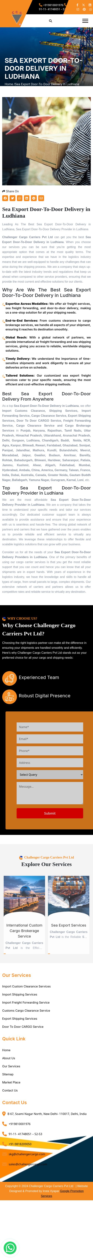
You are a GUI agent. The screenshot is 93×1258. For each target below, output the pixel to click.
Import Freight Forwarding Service (26, 1008)
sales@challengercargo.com (28, 1170)
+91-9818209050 (20, 1149)
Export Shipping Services (19, 1024)
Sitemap (7, 1079)
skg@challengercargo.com (27, 1159)
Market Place (11, 1087)
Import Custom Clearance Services (26, 992)
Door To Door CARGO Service (22, 1032)
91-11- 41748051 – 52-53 (54, 7)
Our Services (11, 1071)
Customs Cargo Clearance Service (26, 1016)
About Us (8, 1063)
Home (6, 1055)
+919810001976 (52, 6)
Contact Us (10, 1096)
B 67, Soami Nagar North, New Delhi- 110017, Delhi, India (47, 1119)
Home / (10, 87)
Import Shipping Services (19, 1000)
